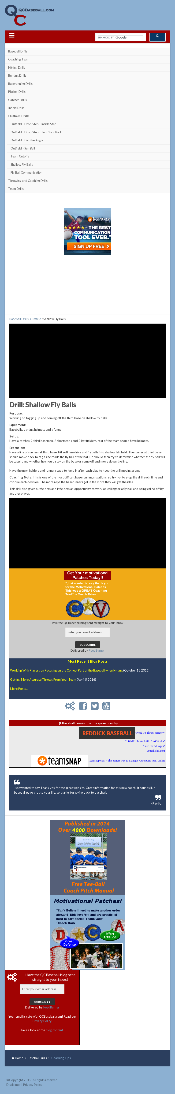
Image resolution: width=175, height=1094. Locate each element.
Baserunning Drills (20, 84)
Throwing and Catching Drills (28, 181)
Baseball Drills (17, 51)
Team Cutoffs (20, 156)
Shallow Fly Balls (22, 164)
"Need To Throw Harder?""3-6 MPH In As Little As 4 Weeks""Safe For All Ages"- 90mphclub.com (145, 741)
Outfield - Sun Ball (23, 148)
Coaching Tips (18, 59)
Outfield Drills (19, 116)
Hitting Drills (16, 67)
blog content (54, 1030)
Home (19, 1058)
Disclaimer (13, 1085)
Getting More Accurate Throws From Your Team (43, 679)
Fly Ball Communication (26, 172)
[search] (120, 37)
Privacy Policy (42, 1021)
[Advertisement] (87, 285)
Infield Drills (16, 108)
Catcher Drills (17, 100)
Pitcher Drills (17, 91)
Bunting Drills (17, 75)
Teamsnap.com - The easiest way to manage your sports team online (126, 760)
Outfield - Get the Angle (27, 140)
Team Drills (16, 188)
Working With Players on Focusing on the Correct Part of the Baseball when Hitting (66, 670)
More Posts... (19, 689)
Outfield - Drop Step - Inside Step (33, 124)
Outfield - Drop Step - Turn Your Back (36, 132)
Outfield (35, 319)
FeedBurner (97, 650)
